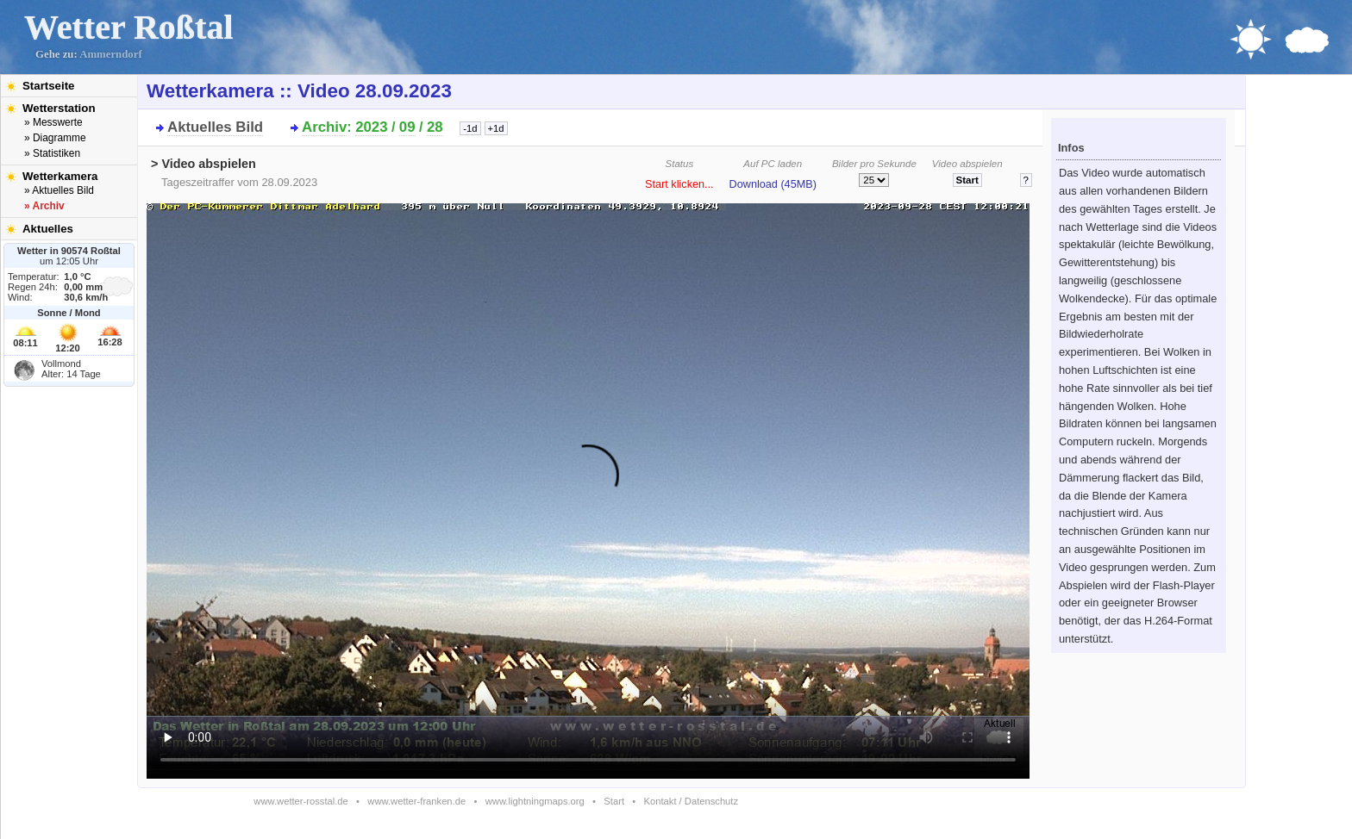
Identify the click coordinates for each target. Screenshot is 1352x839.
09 (407, 127)
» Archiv (44, 206)
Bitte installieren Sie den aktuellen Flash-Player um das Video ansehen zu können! (588, 486)
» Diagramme (55, 138)
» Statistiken (52, 153)
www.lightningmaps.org (535, 801)
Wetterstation (59, 108)
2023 (371, 127)
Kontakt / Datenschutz (691, 801)
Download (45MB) (773, 184)
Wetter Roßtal (129, 27)
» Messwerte (53, 122)
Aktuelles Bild (215, 127)
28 (435, 127)
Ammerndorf (110, 54)
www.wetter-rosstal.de (300, 801)
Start (614, 801)
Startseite (48, 85)
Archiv (324, 127)
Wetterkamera (60, 176)
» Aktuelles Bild (59, 190)
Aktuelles (47, 228)
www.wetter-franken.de (416, 801)
